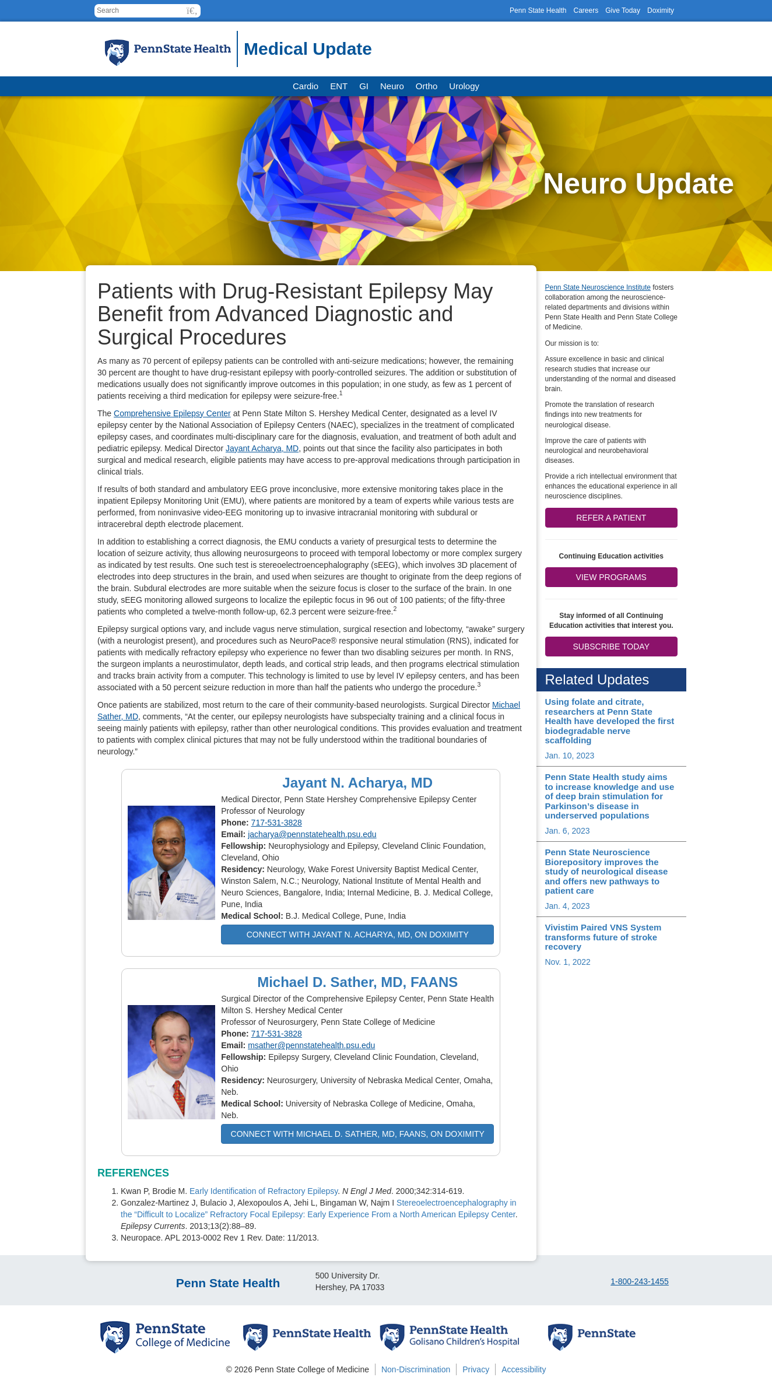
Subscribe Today (611, 646)
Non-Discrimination (415, 1369)
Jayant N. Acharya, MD (357, 783)
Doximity (660, 10)
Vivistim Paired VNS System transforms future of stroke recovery (603, 936)
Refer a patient (611, 517)
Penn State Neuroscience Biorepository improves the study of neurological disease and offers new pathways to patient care (606, 871)
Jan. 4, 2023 (567, 906)
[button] (192, 11)
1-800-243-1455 (639, 1281)
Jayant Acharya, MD (262, 448)
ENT (339, 86)
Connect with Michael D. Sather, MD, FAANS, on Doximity (358, 1134)
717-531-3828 (276, 822)
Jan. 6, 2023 (567, 830)
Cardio (305, 86)
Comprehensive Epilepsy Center (172, 413)
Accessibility (523, 1369)
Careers (585, 10)
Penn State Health (538, 10)
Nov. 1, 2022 (568, 962)
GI (364, 86)
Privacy (475, 1369)
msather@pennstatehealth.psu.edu (311, 1045)
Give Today (622, 10)
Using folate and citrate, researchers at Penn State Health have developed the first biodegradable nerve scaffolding (610, 721)
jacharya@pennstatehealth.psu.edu (312, 834)
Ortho (427, 86)
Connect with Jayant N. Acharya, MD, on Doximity (358, 934)
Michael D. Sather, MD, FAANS (357, 982)
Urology (464, 86)
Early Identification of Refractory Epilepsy (264, 1191)
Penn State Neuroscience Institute (598, 287)
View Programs (611, 577)
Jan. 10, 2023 (570, 755)
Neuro (392, 86)
